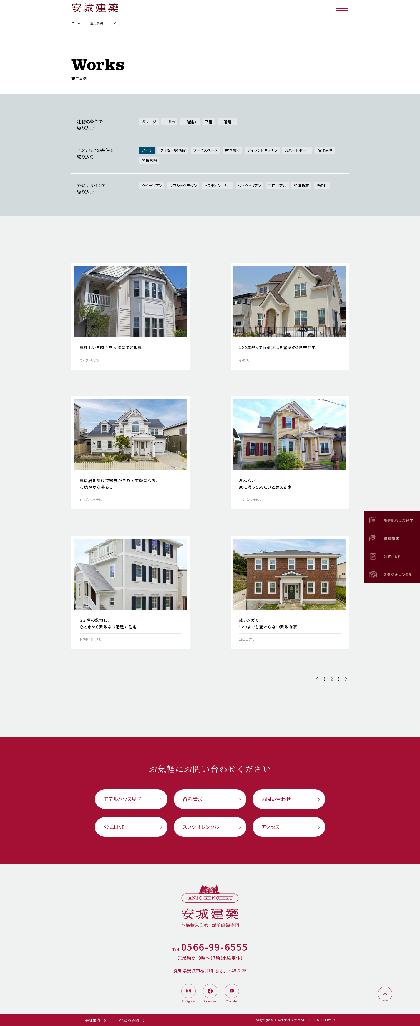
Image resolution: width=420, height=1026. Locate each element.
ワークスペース (205, 150)
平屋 (209, 121)
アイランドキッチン (262, 150)
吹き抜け (232, 150)
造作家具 (325, 150)
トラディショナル (217, 185)
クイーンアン (152, 185)
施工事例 (96, 23)
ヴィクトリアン (249, 185)
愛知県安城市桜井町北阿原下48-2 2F (210, 970)
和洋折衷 (301, 185)
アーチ (147, 150)
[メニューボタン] (342, 7)
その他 (322, 185)
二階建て (190, 121)
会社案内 (92, 1020)
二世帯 (169, 121)
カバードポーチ (297, 150)
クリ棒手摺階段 (173, 150)
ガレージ (149, 121)
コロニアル (277, 185)
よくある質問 (128, 1020)
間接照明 (149, 160)
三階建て (227, 121)
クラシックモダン (183, 185)
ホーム (75, 23)
